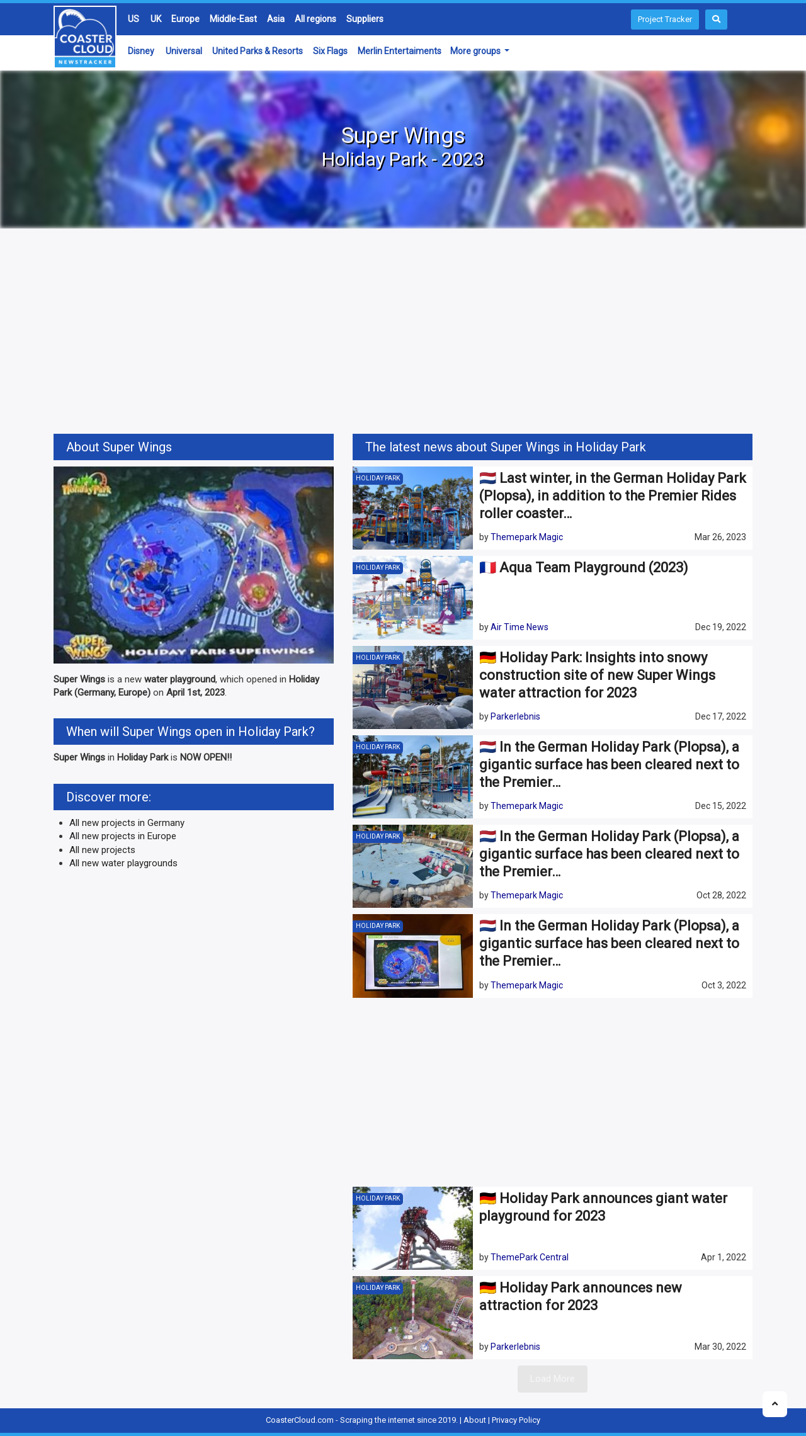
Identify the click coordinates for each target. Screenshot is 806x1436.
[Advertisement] (403, 333)
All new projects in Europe (122, 836)
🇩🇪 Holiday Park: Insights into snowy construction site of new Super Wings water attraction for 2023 (597, 675)
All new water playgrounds (123, 863)
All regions (315, 19)
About (474, 1420)
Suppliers (364, 19)
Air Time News (519, 627)
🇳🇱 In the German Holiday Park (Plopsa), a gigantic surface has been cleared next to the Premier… (609, 764)
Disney (141, 51)
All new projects (102, 850)
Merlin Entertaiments (399, 51)
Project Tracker (665, 19)
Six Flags (330, 51)
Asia (276, 19)
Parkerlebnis (515, 716)
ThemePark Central (530, 1257)
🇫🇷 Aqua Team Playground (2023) (583, 567)
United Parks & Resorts (257, 51)
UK (155, 19)
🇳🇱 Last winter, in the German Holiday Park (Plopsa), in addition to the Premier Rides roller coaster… (612, 495)
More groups (476, 51)
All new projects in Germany (126, 822)
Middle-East (233, 19)
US (133, 19)
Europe (185, 19)
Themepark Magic (527, 537)
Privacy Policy (516, 1420)
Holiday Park (378, 478)
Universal (184, 51)
